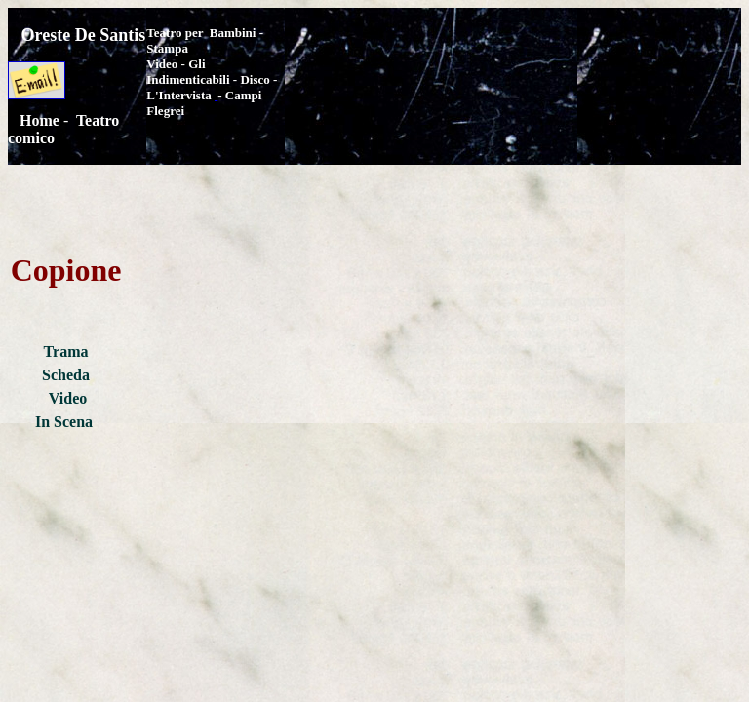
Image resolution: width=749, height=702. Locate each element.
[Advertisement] (513, 63)
